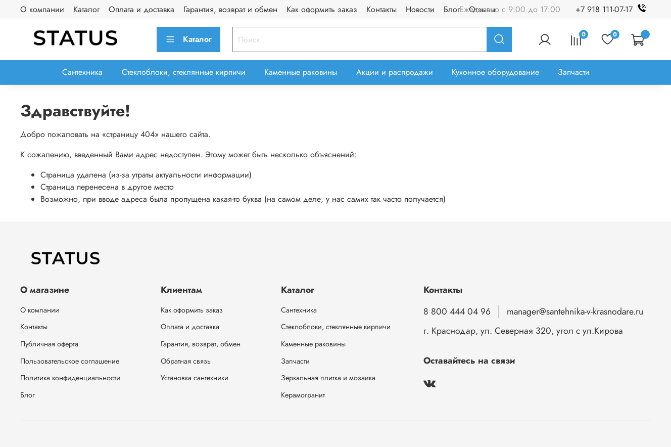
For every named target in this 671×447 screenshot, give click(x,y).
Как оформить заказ (321, 9)
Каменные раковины (300, 72)
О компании (42, 9)
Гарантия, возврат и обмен (230, 9)
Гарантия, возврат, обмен (201, 344)
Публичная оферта (49, 344)
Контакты (381, 9)
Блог (452, 9)
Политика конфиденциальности (70, 378)
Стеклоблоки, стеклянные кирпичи (184, 72)
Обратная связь (186, 361)
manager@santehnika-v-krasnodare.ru (575, 311)
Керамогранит (303, 395)
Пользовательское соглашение (69, 361)
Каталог (86, 9)
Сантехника (82, 72)
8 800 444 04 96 (457, 311)
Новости (420, 9)
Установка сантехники (194, 378)
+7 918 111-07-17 (613, 9)
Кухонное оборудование (495, 72)
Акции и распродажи (394, 72)
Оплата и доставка (141, 9)
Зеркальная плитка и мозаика (328, 378)
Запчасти (574, 72)
